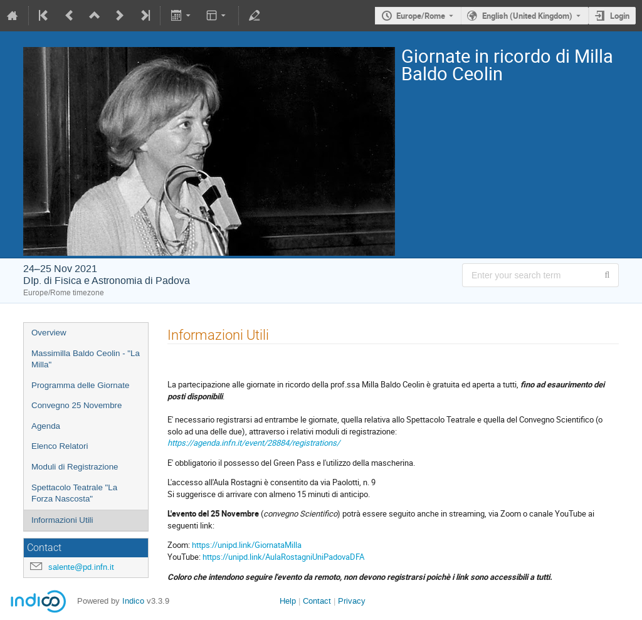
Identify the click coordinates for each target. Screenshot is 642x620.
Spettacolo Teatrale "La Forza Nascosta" (74, 493)
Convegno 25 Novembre (76, 405)
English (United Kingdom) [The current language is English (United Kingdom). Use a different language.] (527, 15)
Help (288, 601)
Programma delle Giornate (80, 385)
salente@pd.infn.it (81, 567)
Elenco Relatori (59, 446)
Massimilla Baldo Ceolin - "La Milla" (85, 359)
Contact (317, 601)
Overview (48, 332)
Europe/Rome (420, 15)
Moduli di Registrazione (74, 466)
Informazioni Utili (62, 520)
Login (619, 15)
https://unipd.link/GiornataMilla (247, 544)
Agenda (45, 426)
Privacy (352, 601)
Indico (133, 601)
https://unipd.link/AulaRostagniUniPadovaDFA (283, 556)
